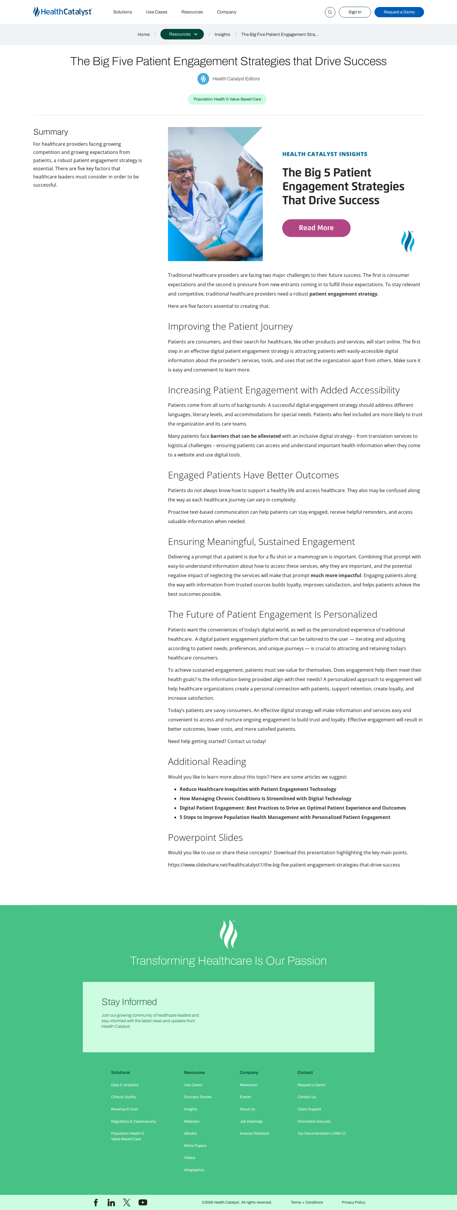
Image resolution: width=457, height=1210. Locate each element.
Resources (192, 12)
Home (144, 34)
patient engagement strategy (343, 294)
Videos (189, 1158)
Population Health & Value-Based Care (127, 1136)
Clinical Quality (123, 1097)
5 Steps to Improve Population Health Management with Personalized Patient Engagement (285, 817)
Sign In (355, 12)
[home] (69, 12)
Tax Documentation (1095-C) (321, 1133)
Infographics (194, 1170)
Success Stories (198, 1097)
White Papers (195, 1146)
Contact (305, 1072)
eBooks (190, 1133)
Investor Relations (254, 1133)
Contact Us (306, 1097)
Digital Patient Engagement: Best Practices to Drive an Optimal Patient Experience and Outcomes (293, 808)
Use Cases (156, 12)
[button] (182, 34)
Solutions (122, 12)
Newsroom (249, 1085)
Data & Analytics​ (125, 1085)
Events (245, 1097)
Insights (222, 34)
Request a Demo (399, 12)
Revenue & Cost (124, 1109)
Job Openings (251, 1121)
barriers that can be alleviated (246, 436)
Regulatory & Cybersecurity (133, 1121)
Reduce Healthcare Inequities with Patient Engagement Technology (258, 789)
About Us (247, 1109)
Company (227, 12)
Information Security (314, 1121)
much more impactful (336, 575)
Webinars (191, 1121)
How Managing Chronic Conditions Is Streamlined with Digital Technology (265, 798)
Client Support (309, 1109)
